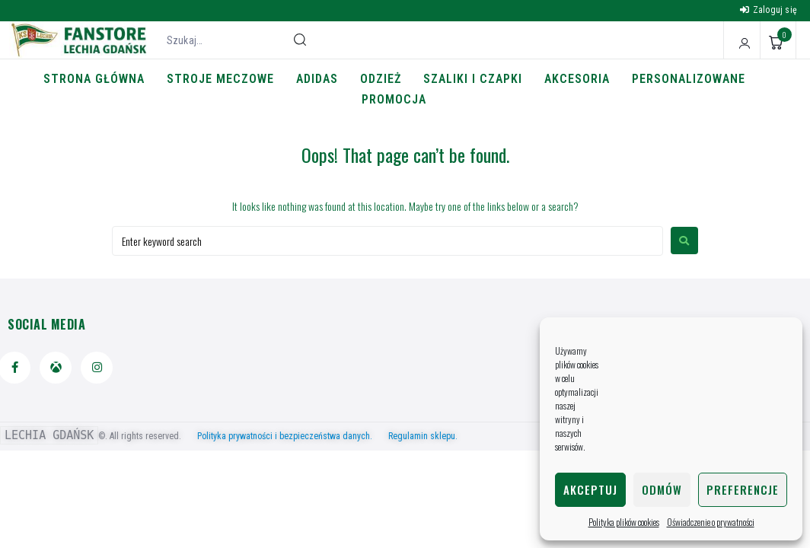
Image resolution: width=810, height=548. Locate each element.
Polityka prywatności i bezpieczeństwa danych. (291, 436)
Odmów (662, 489)
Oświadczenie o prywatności (710, 521)
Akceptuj (590, 489)
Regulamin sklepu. (423, 436)
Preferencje (742, 489)
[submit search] (300, 39)
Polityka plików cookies (623, 521)
